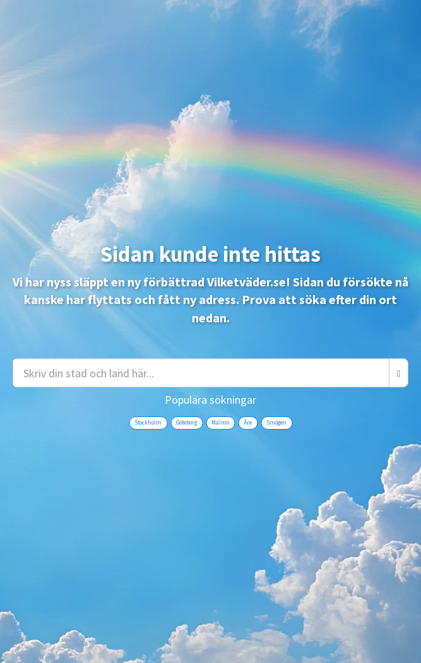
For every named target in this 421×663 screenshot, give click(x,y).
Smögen (276, 422)
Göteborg (186, 422)
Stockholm (148, 422)
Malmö (220, 422)
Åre (248, 422)
